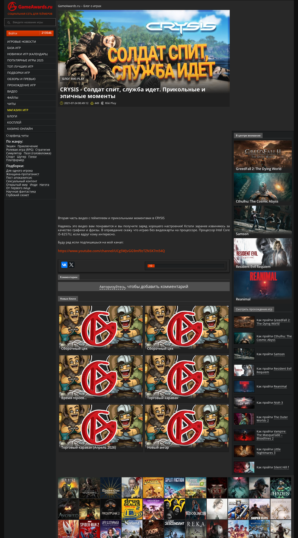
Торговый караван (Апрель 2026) (93, 450)
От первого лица (18, 188)
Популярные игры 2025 (25, 60)
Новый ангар (160, 450)
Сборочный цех (76, 351)
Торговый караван (165, 400)
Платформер (15, 160)
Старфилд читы (17, 135)
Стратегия (42, 150)
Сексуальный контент (21, 181)
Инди (33, 185)
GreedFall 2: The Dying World (263, 168)
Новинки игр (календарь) (27, 54)
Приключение (28, 146)
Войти (30, 33)
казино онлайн (20, 129)
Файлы (12, 98)
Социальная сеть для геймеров (30, 8)
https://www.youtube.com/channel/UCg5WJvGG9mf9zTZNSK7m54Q (111, 254)
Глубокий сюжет (17, 195)
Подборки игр (18, 73)
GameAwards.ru (69, 6)
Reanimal (245, 298)
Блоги (12, 116)
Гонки (32, 157)
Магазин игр (17, 110)
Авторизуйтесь (112, 289)
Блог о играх (92, 6)
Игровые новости (21, 42)
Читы (11, 104)
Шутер (21, 157)
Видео (12, 91)
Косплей (14, 122)
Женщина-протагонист (22, 174)
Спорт (10, 157)
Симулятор (14, 153)
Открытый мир (17, 185)
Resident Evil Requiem (257, 266)
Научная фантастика (21, 191)
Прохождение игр (21, 85)
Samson (243, 233)
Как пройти (273, 322)
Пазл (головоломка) (37, 153)
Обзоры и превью (21, 79)
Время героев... (76, 400)
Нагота (44, 185)
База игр (14, 48)
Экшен (11, 146)
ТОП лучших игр (20, 66)
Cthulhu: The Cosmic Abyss (261, 201)
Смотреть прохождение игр (253, 309)
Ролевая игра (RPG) (19, 150)
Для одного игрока (19, 170)
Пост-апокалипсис (19, 178)
